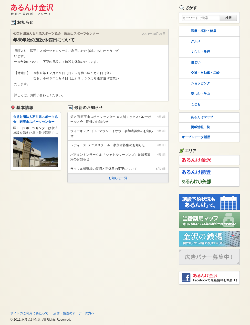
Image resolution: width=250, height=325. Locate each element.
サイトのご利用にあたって (29, 313)
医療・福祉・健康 (198, 31)
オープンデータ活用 (196, 137)
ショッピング (195, 83)
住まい (190, 63)
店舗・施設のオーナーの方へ (73, 313)
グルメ (190, 42)
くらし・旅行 (195, 52)
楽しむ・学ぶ (195, 94)
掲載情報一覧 (195, 127)
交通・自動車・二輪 (200, 73)
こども (190, 104)
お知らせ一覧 (117, 178)
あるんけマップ (197, 117)
